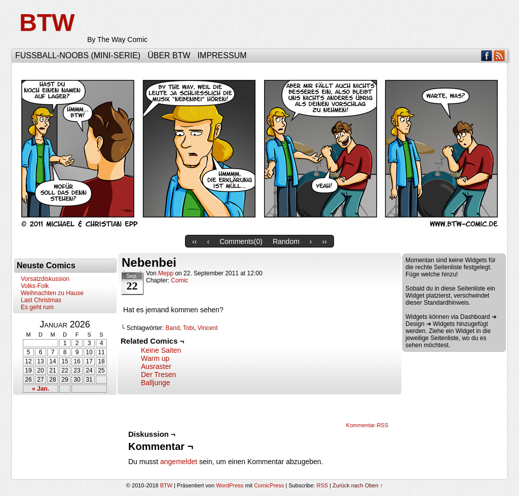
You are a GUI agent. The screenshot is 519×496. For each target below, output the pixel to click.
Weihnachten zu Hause (52, 293)
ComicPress (269, 485)
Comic (179, 280)
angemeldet (178, 462)
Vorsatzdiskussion (45, 278)
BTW (47, 22)
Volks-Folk (35, 286)
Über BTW (168, 55)
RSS (499, 55)
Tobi (188, 328)
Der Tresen (158, 374)
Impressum (222, 55)
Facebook (486, 55)
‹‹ (194, 241)
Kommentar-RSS (367, 425)
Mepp (165, 273)
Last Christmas (41, 300)
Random (286, 241)
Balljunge (155, 383)
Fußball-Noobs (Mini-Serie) (77, 55)
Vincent (208, 328)
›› (324, 241)
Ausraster (156, 366)
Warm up (155, 358)
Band (173, 328)
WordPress (229, 485)
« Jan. (40, 388)
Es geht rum (37, 307)
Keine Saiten (161, 350)
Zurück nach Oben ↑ (357, 485)
